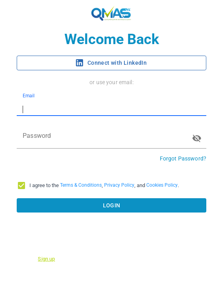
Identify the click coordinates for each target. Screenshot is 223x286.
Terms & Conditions (81, 185)
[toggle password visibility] (196, 138)
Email (29, 95)
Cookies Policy (162, 185)
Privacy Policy (119, 185)
